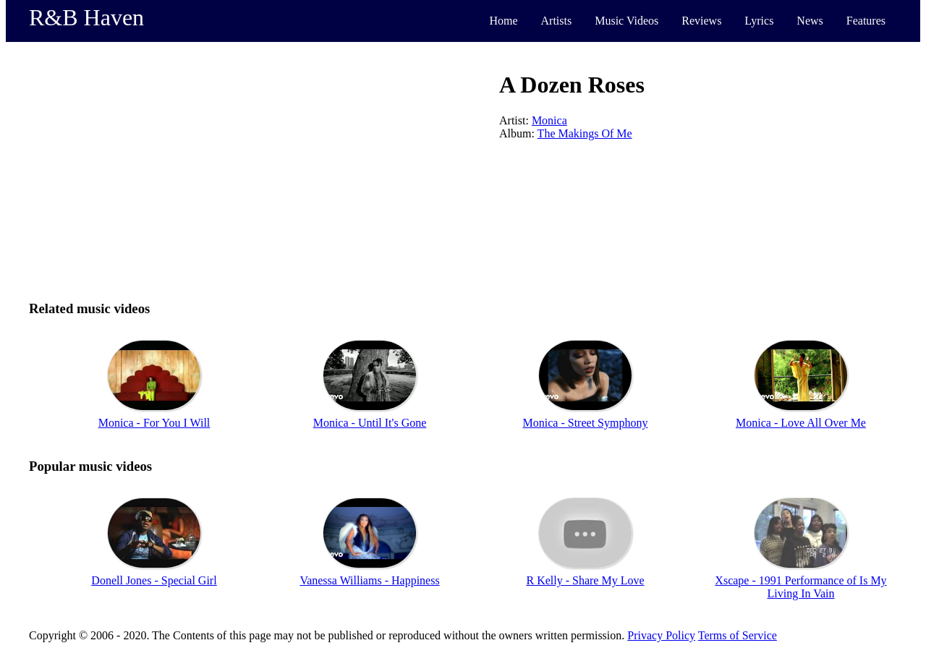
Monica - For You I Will (154, 423)
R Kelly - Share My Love (585, 580)
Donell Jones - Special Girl (153, 580)
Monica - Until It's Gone (370, 423)
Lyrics (758, 20)
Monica (549, 120)
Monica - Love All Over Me (801, 423)
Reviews (701, 20)
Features (865, 20)
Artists (556, 20)
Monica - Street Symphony (585, 423)
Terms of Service (737, 635)
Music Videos (626, 20)
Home (503, 20)
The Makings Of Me (585, 133)
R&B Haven (86, 17)
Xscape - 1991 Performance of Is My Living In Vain (800, 587)
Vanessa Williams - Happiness (369, 580)
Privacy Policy (661, 635)
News (810, 20)
